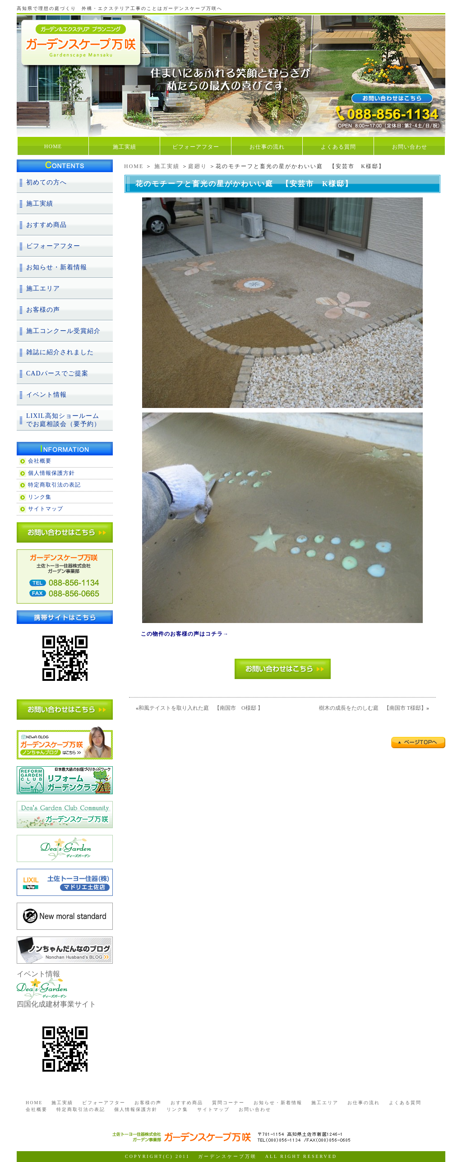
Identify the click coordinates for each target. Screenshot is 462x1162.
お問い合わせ (409, 147)
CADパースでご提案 (57, 373)
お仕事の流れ (267, 147)
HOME (53, 146)
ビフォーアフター (195, 147)
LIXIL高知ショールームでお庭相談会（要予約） (63, 419)
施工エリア (43, 288)
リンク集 (39, 497)
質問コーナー (228, 1102)
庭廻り (197, 166)
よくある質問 (338, 147)
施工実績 (124, 147)
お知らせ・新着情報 (56, 267)
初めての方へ (46, 182)
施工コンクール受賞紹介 (63, 331)
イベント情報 (46, 394)
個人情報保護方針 (51, 473)
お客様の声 (43, 309)
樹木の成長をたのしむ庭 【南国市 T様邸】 (372, 708)
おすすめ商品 (46, 224)
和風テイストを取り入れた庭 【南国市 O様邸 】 (201, 708)
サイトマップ (45, 509)
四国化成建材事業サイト (56, 1004)
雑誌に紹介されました (60, 352)
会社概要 (39, 461)
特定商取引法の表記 (54, 485)
